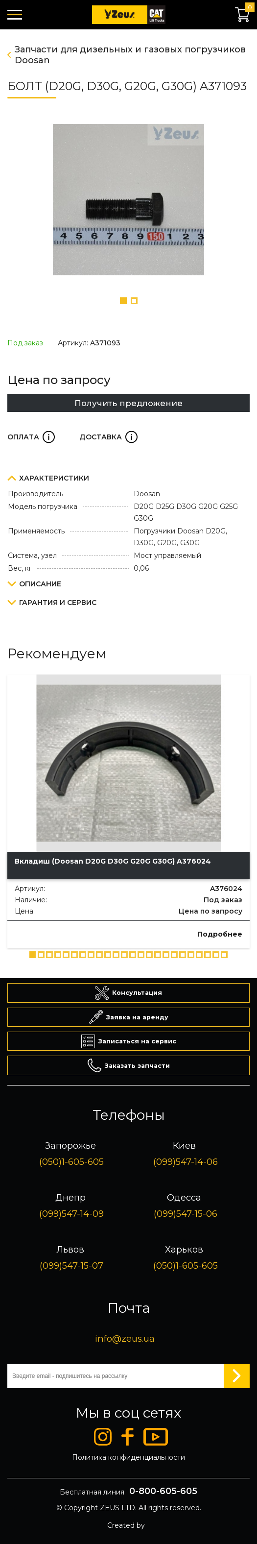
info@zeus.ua (125, 1338)
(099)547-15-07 (71, 1265)
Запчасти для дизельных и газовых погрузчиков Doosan (130, 55)
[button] (123, 300)
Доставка (108, 437)
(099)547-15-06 (185, 1213)
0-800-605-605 (163, 1491)
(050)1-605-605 (71, 1161)
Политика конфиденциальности (128, 1457)
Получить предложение (128, 403)
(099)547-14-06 (185, 1161)
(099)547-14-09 (71, 1213)
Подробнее (219, 934)
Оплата (31, 437)
